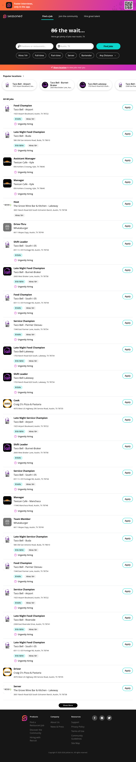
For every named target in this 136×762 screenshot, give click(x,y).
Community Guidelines (77, 737)
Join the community (68, 16)
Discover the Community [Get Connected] (36, 731)
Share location (58, 67)
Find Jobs (108, 46)
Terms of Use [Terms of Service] (77, 731)
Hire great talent (92, 16)
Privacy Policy (77, 726)
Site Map (75, 743)
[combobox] (34, 46)
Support (75, 722)
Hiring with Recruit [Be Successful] (35, 739)
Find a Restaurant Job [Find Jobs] (37, 724)
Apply (128, 107)
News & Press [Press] (57, 726)
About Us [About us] (55, 722)
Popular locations (13, 76)
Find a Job (47, 16)
